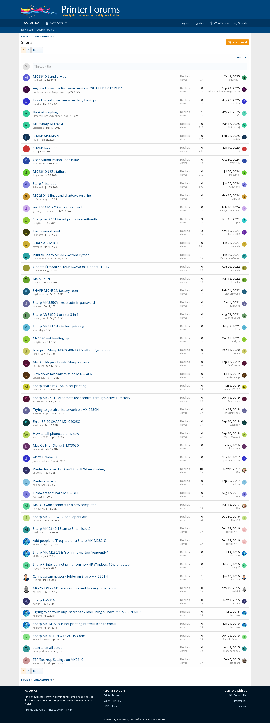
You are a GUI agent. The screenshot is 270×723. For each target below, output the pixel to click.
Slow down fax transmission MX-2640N (63, 374)
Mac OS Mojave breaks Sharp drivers (61, 362)
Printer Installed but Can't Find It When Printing (69, 469)
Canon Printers (112, 700)
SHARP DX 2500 (45, 147)
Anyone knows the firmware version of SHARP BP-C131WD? (77, 88)
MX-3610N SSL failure (49, 171)
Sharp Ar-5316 (44, 600)
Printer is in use (44, 481)
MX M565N (41, 278)
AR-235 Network (45, 457)
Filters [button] (240, 57)
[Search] (240, 23)
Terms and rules (35, 709)
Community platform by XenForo (135, 719)
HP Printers (110, 706)
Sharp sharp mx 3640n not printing (59, 386)
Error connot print (46, 231)
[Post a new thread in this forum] (140, 66)
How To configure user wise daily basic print (67, 100)
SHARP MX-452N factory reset (55, 290)
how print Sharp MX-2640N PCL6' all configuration (71, 350)
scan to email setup (48, 647)
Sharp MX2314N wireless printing (58, 326)
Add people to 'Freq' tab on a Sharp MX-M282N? (70, 540)
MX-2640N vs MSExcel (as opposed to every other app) (74, 588)
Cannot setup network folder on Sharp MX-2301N (70, 576)
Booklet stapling (45, 112)
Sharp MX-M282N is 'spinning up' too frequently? (70, 552)
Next (36, 50)
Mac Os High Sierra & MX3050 (56, 445)
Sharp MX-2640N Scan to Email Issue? (62, 528)
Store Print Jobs (44, 183)
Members (56, 23)
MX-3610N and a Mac (49, 76)
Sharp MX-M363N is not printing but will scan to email (74, 624)
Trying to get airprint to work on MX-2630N (66, 409)
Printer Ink (240, 701)
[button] (66, 22)
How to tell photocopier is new (56, 433)
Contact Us (237, 695)
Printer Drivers (112, 695)
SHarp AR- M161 (45, 243)
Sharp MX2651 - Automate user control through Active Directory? (82, 398)
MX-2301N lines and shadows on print (62, 195)
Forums (34, 23)
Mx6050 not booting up (51, 338)
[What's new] (219, 23)
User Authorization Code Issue (56, 159)
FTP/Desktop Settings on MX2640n (59, 659)
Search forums (45, 29)
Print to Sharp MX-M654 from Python (61, 255)
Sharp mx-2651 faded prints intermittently (65, 219)
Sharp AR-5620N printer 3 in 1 (56, 314)
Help (69, 709)
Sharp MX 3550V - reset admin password (64, 302)
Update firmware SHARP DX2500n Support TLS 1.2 (71, 267)
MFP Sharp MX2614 (48, 124)
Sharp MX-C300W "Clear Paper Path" (61, 517)
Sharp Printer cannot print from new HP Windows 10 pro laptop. (81, 564)
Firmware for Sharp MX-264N (55, 493)
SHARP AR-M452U (46, 136)
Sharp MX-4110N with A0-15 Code (59, 636)
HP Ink (242, 706)
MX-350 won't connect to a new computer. (64, 505)
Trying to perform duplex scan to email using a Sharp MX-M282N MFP (87, 612)
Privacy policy (55, 709)
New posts (27, 29)
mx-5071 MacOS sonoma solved (57, 207)
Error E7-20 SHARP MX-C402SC (56, 421)
